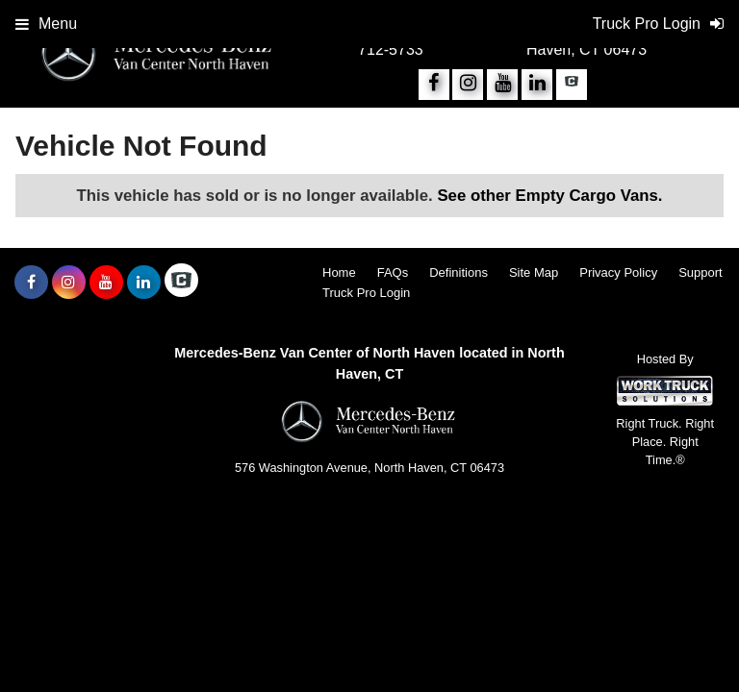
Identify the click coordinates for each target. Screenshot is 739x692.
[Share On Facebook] (434, 84)
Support (700, 272)
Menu (46, 23)
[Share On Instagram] (467, 84)
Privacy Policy (618, 272)
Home (339, 272)
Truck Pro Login (366, 292)
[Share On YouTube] (502, 84)
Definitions (458, 272)
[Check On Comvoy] (571, 84)
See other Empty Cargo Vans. (549, 195)
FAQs (393, 272)
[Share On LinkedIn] (537, 84)
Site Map (533, 272)
